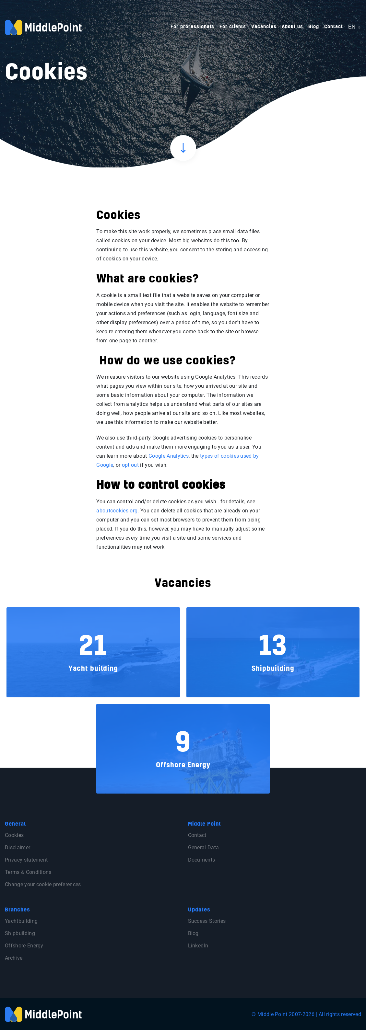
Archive (13, 958)
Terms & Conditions (28, 872)
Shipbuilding (20, 933)
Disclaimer (17, 847)
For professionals (192, 27)
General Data (203, 847)
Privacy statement (26, 860)
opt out (131, 465)
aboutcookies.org (116, 511)
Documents (201, 860)
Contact (333, 27)
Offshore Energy (24, 946)
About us (292, 27)
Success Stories (207, 921)
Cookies (14, 835)
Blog (313, 27)
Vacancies (264, 27)
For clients (232, 27)
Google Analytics (168, 456)
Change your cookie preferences (43, 884)
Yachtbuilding (21, 921)
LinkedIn (198, 946)
